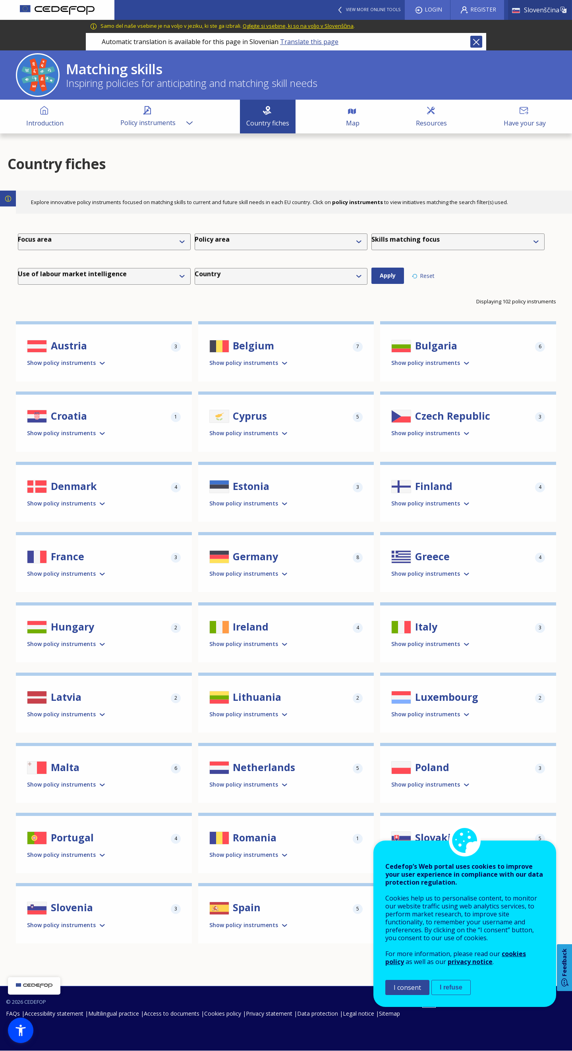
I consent (407, 987)
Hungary (72, 626)
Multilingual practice (113, 1013)
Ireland (251, 626)
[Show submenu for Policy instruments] (189, 116)
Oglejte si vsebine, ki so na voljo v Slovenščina (298, 25)
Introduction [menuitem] (45, 123)
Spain (247, 907)
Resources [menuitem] (431, 123)
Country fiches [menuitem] (267, 123)
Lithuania (257, 697)
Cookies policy (222, 1013)
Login (433, 9)
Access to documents (171, 1013)
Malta (65, 767)
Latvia (66, 697)
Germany (255, 556)
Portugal (72, 837)
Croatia (69, 415)
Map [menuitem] (352, 123)
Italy (426, 626)
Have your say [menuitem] (525, 123)
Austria (69, 345)
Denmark (74, 486)
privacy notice (470, 961)
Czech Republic (452, 415)
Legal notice (358, 1013)
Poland (432, 767)
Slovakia (436, 837)
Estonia (251, 486)
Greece (432, 556)
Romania (254, 837)
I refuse (451, 987)
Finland (433, 486)
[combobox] (282, 242)
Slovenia (72, 907)
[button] (20, 1030)
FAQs (13, 1013)
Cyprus (250, 415)
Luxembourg (446, 697)
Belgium (253, 345)
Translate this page (309, 41)
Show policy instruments (61, 362)
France (67, 556)
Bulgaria (436, 345)
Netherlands (264, 767)
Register (483, 9)
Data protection (317, 1013)
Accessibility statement (54, 1013)
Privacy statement (269, 1013)
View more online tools (373, 9)
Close (476, 42)
